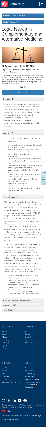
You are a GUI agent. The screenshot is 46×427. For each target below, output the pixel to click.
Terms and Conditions (32, 379)
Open (43, 183)
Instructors (5, 340)
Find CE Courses (10, 22)
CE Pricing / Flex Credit (13, 16)
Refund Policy (29, 377)
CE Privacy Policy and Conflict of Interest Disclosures (32, 385)
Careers (4, 379)
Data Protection (30, 371)
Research (28, 337)
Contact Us (28, 334)
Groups (4, 334)
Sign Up (4, 346)
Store (26, 340)
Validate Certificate (31, 343)
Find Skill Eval (6, 343)
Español (15, 419)
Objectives (8, 133)
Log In (4, 349)
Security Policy (30, 374)
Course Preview (10, 197)
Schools (4, 337)
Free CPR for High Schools (11, 382)
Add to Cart (23, 92)
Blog (26, 331)
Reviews (4, 371)
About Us (5, 368)
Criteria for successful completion (17, 300)
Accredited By (9, 305)
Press (3, 374)
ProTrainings (24, 405)
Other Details (9, 310)
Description (8, 99)
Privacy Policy (29, 368)
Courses (4, 331)
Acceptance (6, 377)
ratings (36, 416)
